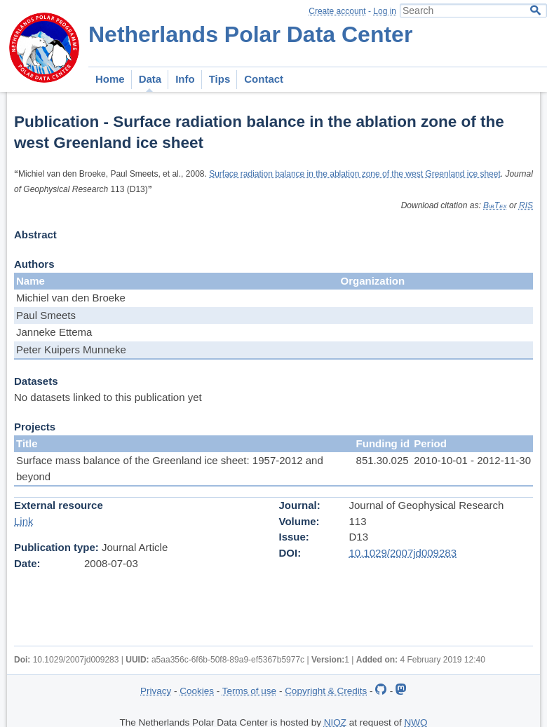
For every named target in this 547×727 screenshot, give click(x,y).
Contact (263, 79)
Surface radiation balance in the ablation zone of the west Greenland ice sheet (355, 174)
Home (110, 79)
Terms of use (249, 691)
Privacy (155, 691)
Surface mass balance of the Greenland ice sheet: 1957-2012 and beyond (169, 468)
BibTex (495, 205)
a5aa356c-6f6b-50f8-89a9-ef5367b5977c (227, 660)
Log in (384, 11)
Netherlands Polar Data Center (250, 34)
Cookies (197, 691)
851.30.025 (382, 460)
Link (24, 521)
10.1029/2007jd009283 (403, 553)
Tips (220, 79)
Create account (337, 11)
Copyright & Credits (326, 691)
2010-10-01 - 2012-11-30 (472, 460)
